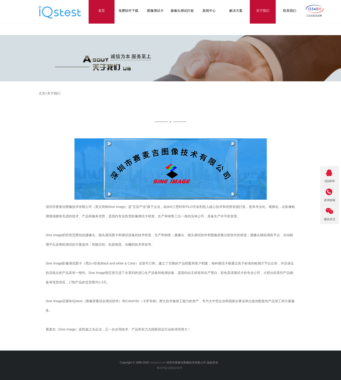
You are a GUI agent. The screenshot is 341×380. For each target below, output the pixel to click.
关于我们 (53, 93)
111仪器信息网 (314, 15)
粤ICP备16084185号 (170, 368)
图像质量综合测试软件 (102, 301)
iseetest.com (158, 362)
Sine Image (67, 329)
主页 (42, 93)
